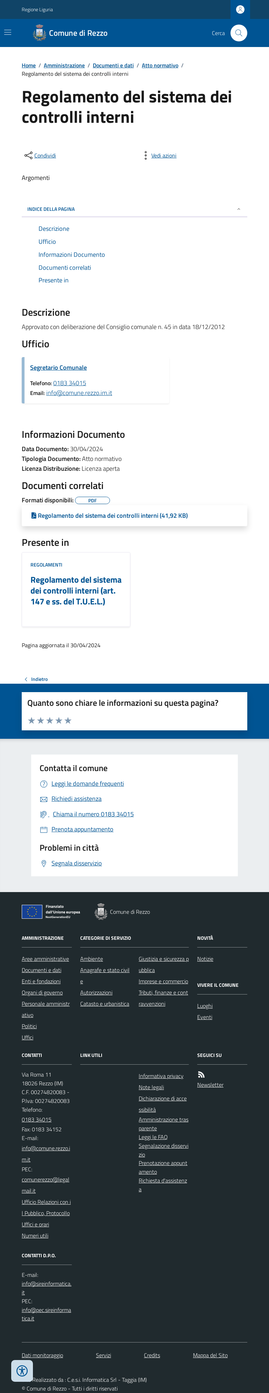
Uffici (27, 1037)
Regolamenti (46, 564)
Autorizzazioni (96, 992)
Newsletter (210, 1084)
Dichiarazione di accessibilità (163, 1104)
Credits (152, 1355)
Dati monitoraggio (42, 1355)
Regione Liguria (37, 9)
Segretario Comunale (58, 367)
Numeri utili (35, 1235)
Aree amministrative (45, 959)
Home (29, 65)
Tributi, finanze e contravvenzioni (163, 998)
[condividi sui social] (39, 155)
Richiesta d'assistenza (163, 1184)
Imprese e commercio (163, 981)
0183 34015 (69, 383)
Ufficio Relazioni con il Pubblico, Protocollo (46, 1207)
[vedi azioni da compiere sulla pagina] (158, 155)
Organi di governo (42, 992)
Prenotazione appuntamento (163, 1167)
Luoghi (205, 1006)
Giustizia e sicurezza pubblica (164, 964)
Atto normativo (160, 65)
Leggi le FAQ (153, 1137)
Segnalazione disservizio (163, 1150)
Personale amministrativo (46, 1009)
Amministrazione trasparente (163, 1123)
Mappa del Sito (210, 1355)
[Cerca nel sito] (236, 33)
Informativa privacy (161, 1076)
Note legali (151, 1087)
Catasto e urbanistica (104, 1003)
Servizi (103, 1355)
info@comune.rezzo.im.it (79, 392)
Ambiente (91, 959)
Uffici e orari (35, 1224)
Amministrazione (64, 65)
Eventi (204, 1017)
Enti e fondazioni (41, 981)
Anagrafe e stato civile (105, 975)
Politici (29, 1026)
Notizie (205, 959)
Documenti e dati (113, 65)
